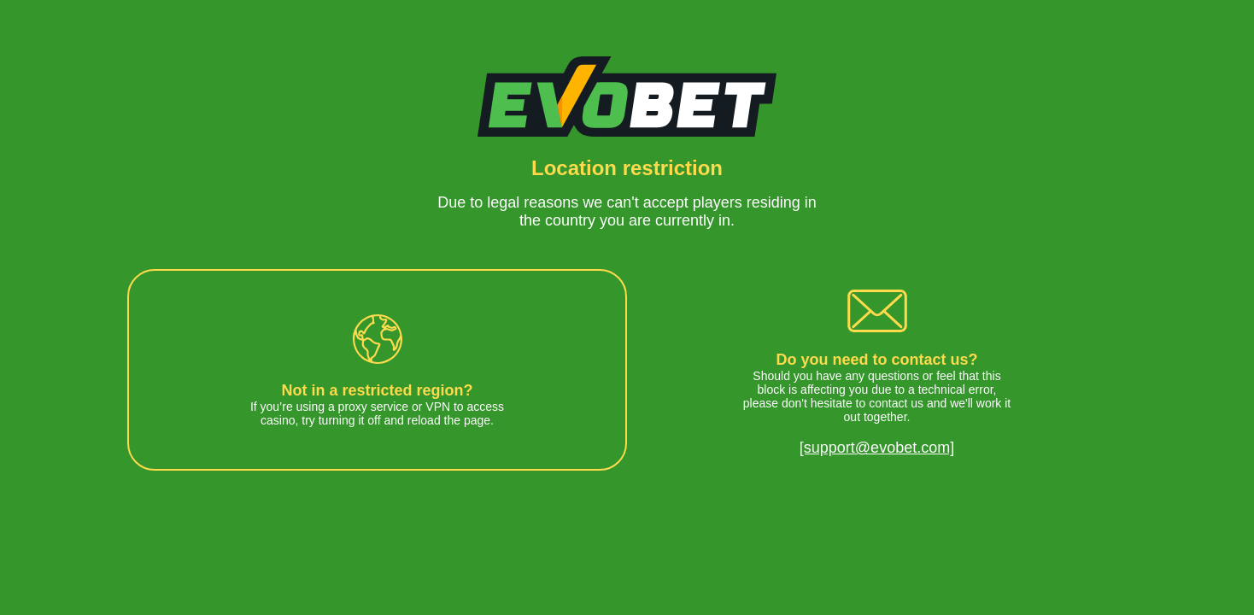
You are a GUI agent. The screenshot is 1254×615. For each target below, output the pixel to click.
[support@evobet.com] (877, 447)
